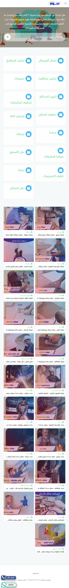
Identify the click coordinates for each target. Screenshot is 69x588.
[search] (8, 38)
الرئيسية (36, 573)
